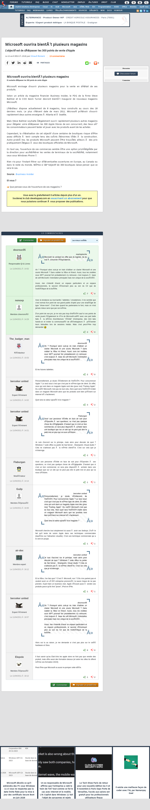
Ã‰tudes (93, 2)
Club (113, 2)
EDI (93, 7)
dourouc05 (19, 250)
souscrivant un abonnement (66, 198)
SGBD (116, 7)
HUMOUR (118, 11)
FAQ (37, 2)
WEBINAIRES (38, 11)
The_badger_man (19, 339)
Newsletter (67, 2)
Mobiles (133, 7)
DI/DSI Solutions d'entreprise (27, 7)
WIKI (103, 11)
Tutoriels (26, 2)
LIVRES (49, 11)
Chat (55, 2)
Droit (104, 2)
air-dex (19, 550)
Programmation (104, 7)
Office (124, 7)
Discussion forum (126, 74)
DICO (109, 11)
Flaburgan (19, 462)
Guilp (19, 489)
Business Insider (25, 174)
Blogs (45, 2)
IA (51, 7)
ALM (57, 7)
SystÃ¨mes (144, 7)
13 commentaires (57, 56)
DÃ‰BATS (93, 11)
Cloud (45, 7)
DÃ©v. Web (84, 7)
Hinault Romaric (37, 56)
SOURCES (83, 11)
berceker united (19, 381)
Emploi (81, 2)
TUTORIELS (20, 11)
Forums (14, 2)
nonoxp (19, 300)
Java (75, 7)
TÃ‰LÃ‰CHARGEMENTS (65, 11)
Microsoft (66, 7)
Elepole (19, 657)
